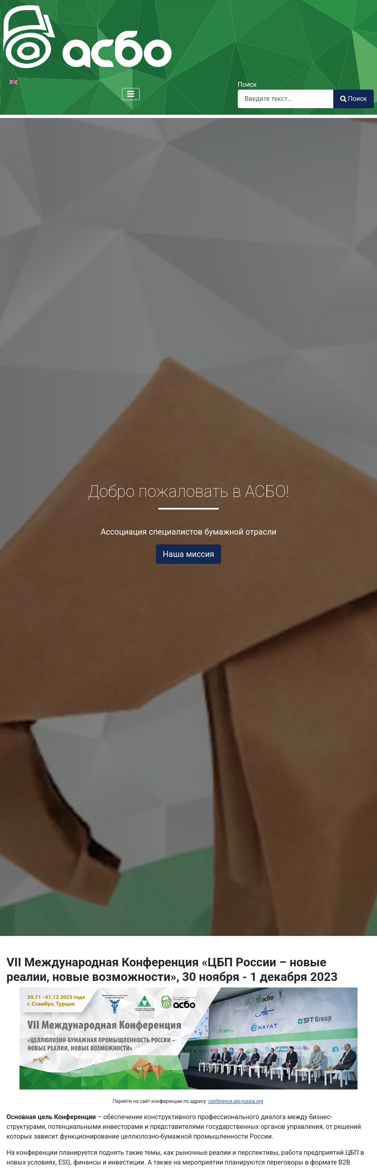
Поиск (247, 84)
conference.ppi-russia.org (235, 1101)
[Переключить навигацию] (131, 94)
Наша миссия (188, 554)
